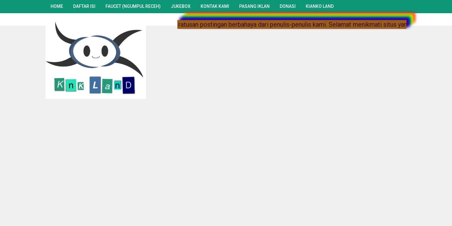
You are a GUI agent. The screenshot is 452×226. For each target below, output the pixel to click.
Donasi (288, 6)
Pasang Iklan (254, 6)
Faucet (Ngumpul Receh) (133, 6)
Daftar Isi (84, 6)
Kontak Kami (215, 6)
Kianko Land (320, 6)
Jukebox (181, 6)
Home (57, 6)
